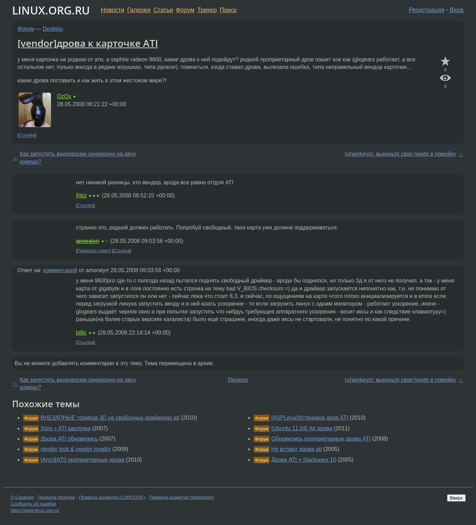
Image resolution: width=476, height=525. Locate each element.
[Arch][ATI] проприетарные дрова (82, 460)
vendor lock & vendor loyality (76, 449)
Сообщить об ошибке (34, 503)
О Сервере (22, 497)
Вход (457, 10)
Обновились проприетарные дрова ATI (321, 439)
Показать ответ (93, 250)
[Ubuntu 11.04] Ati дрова (301, 428)
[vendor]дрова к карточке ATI (88, 43)
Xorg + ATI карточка (65, 428)
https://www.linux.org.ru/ (35, 510)
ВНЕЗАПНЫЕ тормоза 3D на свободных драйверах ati (110, 418)
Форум (185, 10)
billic (81, 333)
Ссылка (27, 135)
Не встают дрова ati (296, 449)
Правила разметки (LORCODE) (112, 497)
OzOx (64, 96)
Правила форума (56, 497)
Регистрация (426, 10)
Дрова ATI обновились (69, 439)
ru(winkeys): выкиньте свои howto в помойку (400, 154)
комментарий (60, 270)
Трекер (207, 10)
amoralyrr (88, 241)
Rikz (81, 195)
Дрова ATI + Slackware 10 (303, 460)
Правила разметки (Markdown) (181, 497)
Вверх (456, 498)
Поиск (228, 10)
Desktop (53, 29)
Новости (112, 10)
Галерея (138, 10)
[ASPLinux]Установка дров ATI (309, 418)
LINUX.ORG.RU (51, 10)
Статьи (163, 10)
